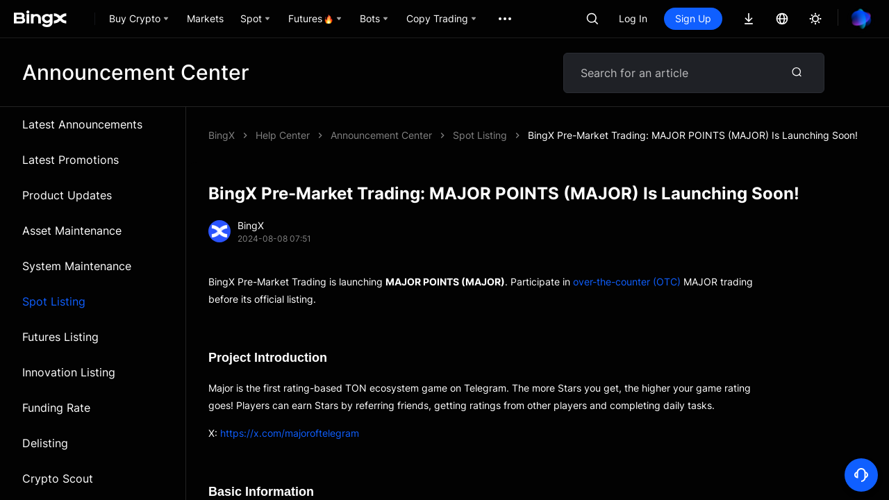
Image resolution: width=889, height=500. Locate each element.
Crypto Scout (57, 478)
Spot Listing (53, 301)
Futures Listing (60, 337)
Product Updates (67, 195)
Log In (633, 18)
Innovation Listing (68, 372)
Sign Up (693, 18)
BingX (221, 135)
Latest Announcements (82, 124)
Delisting (45, 443)
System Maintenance (76, 266)
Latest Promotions (70, 160)
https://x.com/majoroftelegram (289, 433)
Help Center (283, 135)
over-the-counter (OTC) (627, 282)
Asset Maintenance (72, 231)
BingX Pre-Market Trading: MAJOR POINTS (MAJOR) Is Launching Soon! (693, 135)
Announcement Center (381, 135)
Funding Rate (56, 408)
